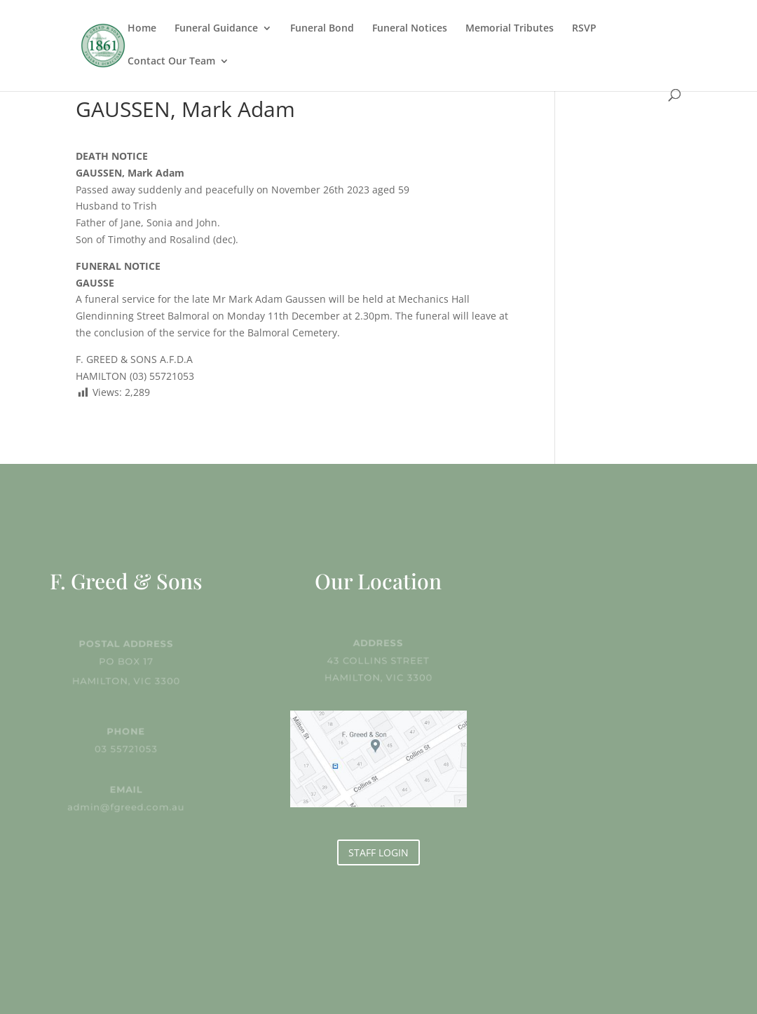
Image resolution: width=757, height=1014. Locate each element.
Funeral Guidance (216, 28)
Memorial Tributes (509, 28)
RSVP (584, 28)
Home (142, 28)
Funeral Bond (322, 28)
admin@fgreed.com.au (126, 806)
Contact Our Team (171, 61)
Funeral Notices (409, 28)
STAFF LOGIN (378, 852)
